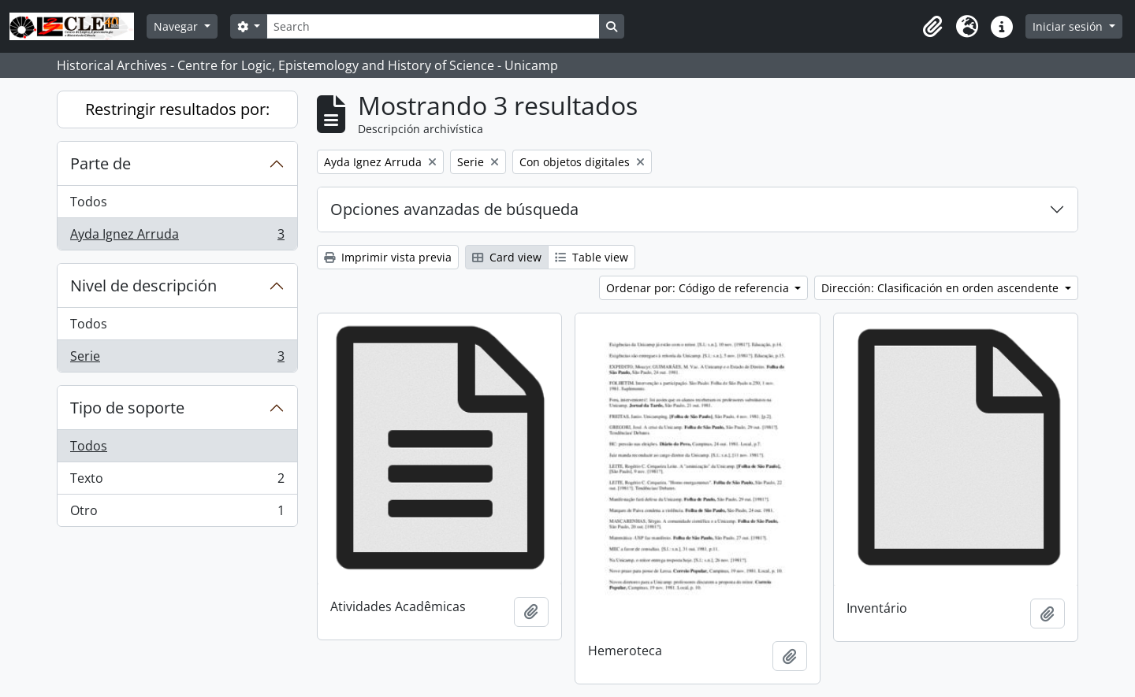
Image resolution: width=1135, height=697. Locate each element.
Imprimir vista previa (388, 257)
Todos (88, 201)
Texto (177, 482)
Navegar (177, 26)
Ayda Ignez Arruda (177, 237)
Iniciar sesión (1069, 26)
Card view (506, 257)
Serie (177, 359)
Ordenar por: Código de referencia (699, 287)
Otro (177, 513)
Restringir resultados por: (177, 109)
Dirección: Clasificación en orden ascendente (941, 287)
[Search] (432, 26)
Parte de (100, 163)
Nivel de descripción (143, 285)
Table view (591, 257)
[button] (932, 26)
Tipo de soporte (127, 407)
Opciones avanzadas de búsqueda (454, 209)
